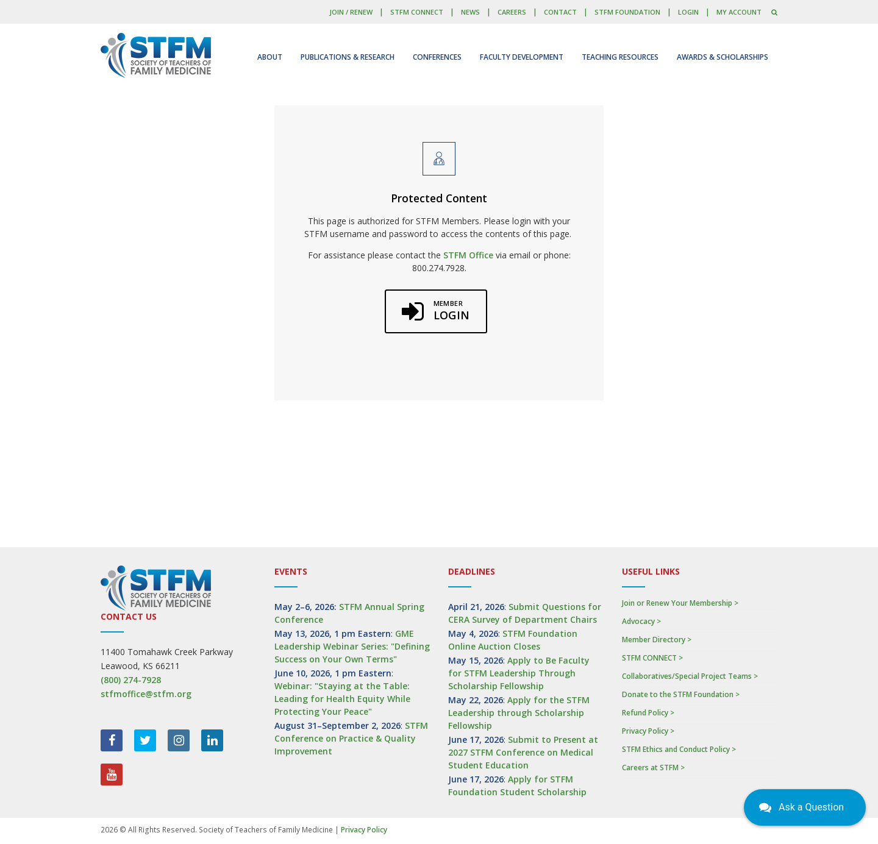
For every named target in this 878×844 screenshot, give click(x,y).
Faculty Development (521, 57)
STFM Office (468, 255)
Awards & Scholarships (722, 57)
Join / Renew (351, 11)
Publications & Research (347, 57)
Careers (512, 11)
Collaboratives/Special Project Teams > (690, 676)
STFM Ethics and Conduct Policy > (679, 749)
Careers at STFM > (653, 767)
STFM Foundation (627, 11)
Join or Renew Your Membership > (680, 603)
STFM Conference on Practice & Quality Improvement (351, 738)
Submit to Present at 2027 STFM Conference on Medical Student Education (523, 752)
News (470, 11)
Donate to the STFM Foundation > (681, 694)
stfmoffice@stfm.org (146, 694)
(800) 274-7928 (131, 680)
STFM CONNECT (416, 11)
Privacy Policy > (648, 731)
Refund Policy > (648, 712)
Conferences (437, 57)
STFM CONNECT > (652, 658)
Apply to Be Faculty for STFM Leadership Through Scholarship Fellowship (519, 673)
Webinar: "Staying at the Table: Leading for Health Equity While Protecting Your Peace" (342, 698)
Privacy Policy (364, 829)
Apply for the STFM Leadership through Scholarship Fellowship (519, 712)
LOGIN (688, 11)
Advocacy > (641, 621)
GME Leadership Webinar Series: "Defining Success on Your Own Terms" (352, 646)
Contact (560, 11)
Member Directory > (656, 639)
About (269, 57)
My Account (739, 11)
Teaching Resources (620, 57)
